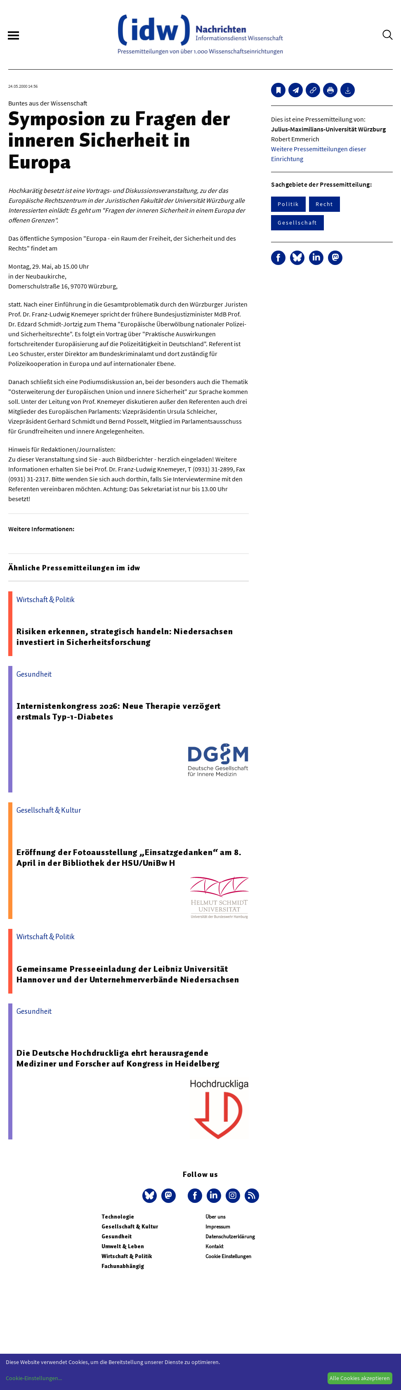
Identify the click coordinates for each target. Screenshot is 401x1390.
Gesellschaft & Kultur (129, 1227)
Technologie (117, 1217)
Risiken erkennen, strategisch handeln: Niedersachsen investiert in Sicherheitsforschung (125, 636)
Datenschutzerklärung (230, 1236)
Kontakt (214, 1246)
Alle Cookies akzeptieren (360, 1378)
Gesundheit (116, 1236)
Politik (288, 204)
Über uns (215, 1216)
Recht (325, 204)
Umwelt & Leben (122, 1246)
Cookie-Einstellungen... (34, 1378)
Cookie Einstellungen (228, 1256)
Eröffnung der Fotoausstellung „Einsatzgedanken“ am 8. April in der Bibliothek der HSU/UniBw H (129, 857)
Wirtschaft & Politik (126, 1256)
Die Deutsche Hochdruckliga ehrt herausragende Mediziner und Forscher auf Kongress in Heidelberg (118, 1058)
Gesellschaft (297, 222)
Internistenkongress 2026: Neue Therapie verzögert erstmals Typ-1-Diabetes (119, 711)
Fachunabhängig (122, 1266)
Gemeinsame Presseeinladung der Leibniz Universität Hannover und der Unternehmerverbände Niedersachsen (128, 974)
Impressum (217, 1226)
